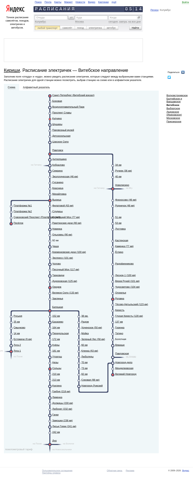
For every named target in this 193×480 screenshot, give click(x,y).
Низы (55, 362)
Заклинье (57, 298)
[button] (71, 17)
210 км (56, 374)
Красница (57, 188)
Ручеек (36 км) (123, 170)
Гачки (55, 414)
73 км (84, 368)
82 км (84, 374)
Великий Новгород (125, 374)
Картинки (103, 2)
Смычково (19, 327)
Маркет (68, 2)
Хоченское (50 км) (91, 327)
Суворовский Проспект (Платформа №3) (37, 217)
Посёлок (18, 223)
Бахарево (57, 321)
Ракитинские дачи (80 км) (66, 223)
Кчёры (56, 344)
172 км (56, 339)
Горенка (119, 327)
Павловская (122, 353)
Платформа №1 (23, 205)
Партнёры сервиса (51, 473)
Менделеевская (124, 368)
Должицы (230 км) (62, 403)
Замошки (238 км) (62, 420)
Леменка (57, 397)
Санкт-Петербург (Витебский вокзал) (73, 95)
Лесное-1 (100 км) (125, 275)
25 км (17, 321)
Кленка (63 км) (89, 350)
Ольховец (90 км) (62, 234)
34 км (118, 164)
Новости (80, 2)
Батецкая (57, 307)
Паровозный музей (63, 130)
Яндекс (185, 470)
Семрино (57, 170)
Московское (173, 118)
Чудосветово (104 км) (127, 286)
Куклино (57, 385)
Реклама (130, 470)
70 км (84, 362)
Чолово (56, 263)
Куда (79, 17)
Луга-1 (17, 350)
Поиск (38, 2)
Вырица (56, 199)
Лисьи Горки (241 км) (64, 426)
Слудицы (57, 211)
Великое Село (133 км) (65, 292)
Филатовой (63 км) (62, 205)
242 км (56, 432)
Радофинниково (124, 263)
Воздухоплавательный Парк (68, 106)
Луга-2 (17, 344)
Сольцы (56, 368)
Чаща (55, 246)
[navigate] (75, 2)
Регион (155, 10)
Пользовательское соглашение (57, 470)
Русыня (18, 315)
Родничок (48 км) (125, 205)
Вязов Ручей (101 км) (127, 281)
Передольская (60, 333)
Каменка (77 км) (124, 246)
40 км (118, 176)
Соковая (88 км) (90, 379)
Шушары (57, 124)
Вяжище (120, 344)
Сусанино (57, 182)
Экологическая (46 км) (65, 176)
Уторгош (57, 356)
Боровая (57, 101)
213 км (56, 379)
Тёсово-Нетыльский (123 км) (131, 304)
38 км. (84, 315)
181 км (56, 350)
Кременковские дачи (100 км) (69, 252)
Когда (113, 17)
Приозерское (173, 121)
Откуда (40, 17)
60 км (84, 344)
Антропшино (59, 159)
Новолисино (122, 185)
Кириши (12, 70)
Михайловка (59, 193)
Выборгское (173, 108)
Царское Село (60, 141)
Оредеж (56, 286)
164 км (56, 327)
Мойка (85, 333)
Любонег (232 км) (62, 408)
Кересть (119, 310)
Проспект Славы (61, 112)
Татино (119, 333)
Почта (48, 2)
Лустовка (120, 228)
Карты (57, 2)
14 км (17, 333)
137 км (119, 321)
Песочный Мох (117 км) (65, 269)
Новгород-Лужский (92, 385)
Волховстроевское (177, 95)
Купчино (57, 118)
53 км (118, 223)
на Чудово (131, 356)
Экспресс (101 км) (62, 257)
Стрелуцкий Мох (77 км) (66, 217)
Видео (91, 2)
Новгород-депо (123, 362)
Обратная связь (114, 470)
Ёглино (119, 252)
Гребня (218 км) (61, 391)
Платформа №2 (23, 211)
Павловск (57, 150)
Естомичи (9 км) (23, 339)
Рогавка (119, 298)
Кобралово (58, 164)
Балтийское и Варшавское (174, 100)
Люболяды (87, 356)
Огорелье (120, 292)
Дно (54, 440)
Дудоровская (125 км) (64, 281)
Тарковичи (58, 275)
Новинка (57, 228)
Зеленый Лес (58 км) (93, 339)
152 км (56, 315)
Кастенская (121, 240)
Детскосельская (61, 135)
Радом (85, 321)
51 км (118, 217)
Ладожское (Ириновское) (174, 113)
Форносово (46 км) (125, 199)
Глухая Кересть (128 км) (129, 315)
